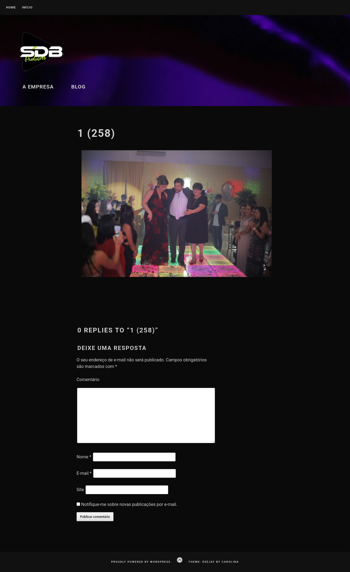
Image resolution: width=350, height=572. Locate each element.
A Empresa (38, 87)
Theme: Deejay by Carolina (213, 561)
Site (80, 489)
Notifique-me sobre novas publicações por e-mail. (129, 504)
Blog (78, 87)
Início (27, 7)
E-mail (84, 473)
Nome (84, 456)
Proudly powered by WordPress (141, 561)
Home (11, 7)
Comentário (88, 379)
